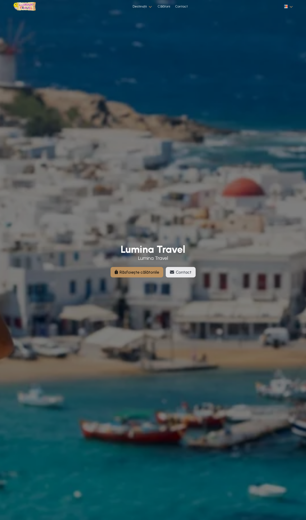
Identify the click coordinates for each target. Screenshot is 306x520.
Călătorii (164, 6)
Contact (181, 6)
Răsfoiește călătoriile (137, 274)
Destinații (140, 6)
